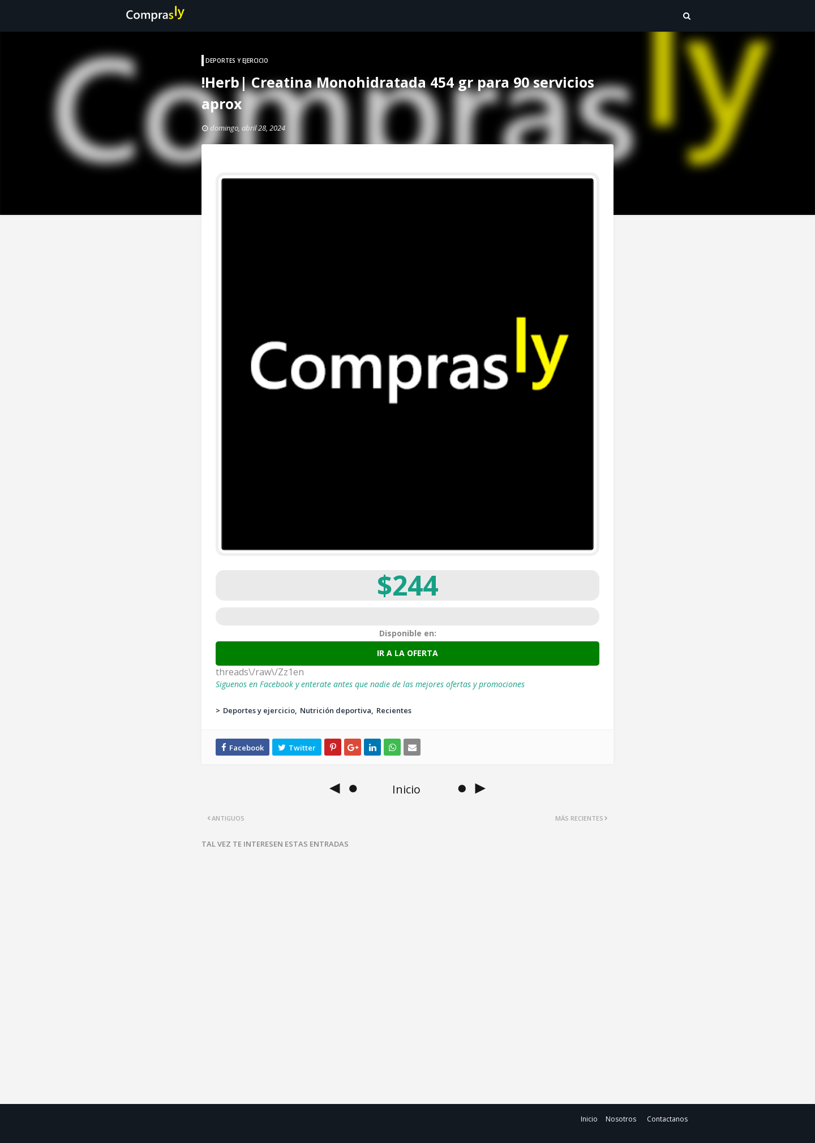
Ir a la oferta (407, 653)
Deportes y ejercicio (259, 710)
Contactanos (667, 1119)
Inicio (589, 1119)
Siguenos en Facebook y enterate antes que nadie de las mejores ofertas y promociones (370, 684)
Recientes (393, 710)
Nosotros (621, 1119)
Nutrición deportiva (335, 710)
